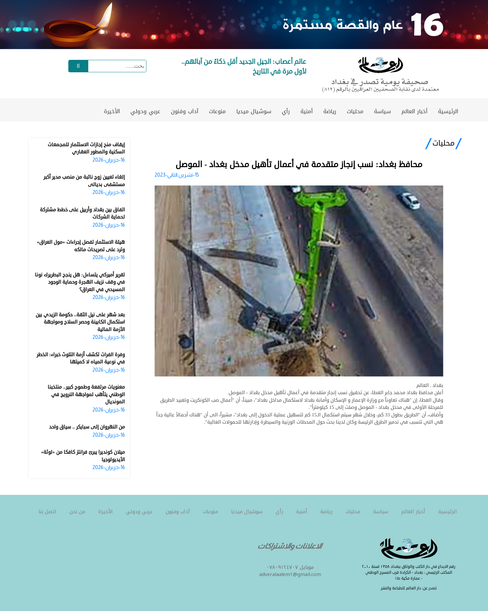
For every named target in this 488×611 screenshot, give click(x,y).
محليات (355, 111)
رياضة (329, 111)
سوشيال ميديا (253, 111)
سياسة (382, 111)
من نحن (77, 511)
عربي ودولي (145, 111)
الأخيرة (112, 111)
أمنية (306, 111)
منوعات (217, 111)
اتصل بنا (47, 511)
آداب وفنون (184, 111)
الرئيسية (448, 111)
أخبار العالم (414, 111)
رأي (286, 111)
